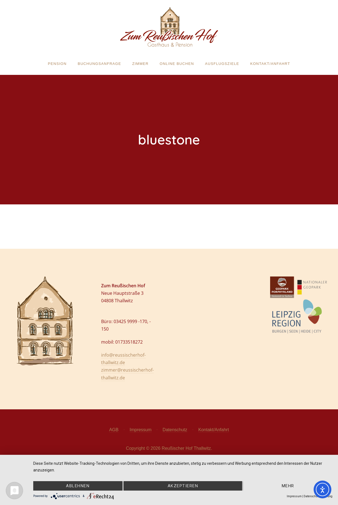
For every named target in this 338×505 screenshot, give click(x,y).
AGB (114, 429)
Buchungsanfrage (99, 64)
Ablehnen (77, 485)
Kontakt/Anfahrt (270, 64)
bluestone (169, 139)
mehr (288, 485)
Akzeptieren (183, 485)
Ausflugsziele (222, 64)
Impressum (141, 429)
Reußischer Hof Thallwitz (186, 448)
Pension (57, 64)
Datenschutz (175, 429)
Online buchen (177, 64)
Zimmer (140, 64)
